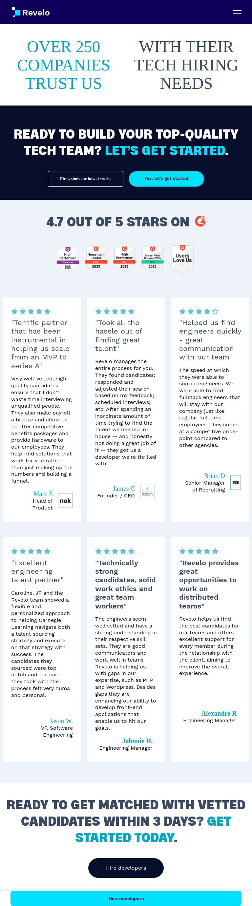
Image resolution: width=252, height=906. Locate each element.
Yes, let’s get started (166, 178)
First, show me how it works (85, 178)
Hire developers (126, 868)
